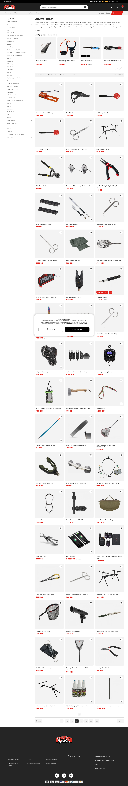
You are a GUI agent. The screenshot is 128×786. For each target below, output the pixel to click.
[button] (111, 1)
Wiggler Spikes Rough (42, 372)
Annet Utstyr (18, 137)
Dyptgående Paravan (13, 83)
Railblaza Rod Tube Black (73, 631)
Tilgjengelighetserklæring (34, 763)
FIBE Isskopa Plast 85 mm (43, 149)
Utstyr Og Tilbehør (18, 18)
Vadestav (9, 106)
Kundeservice (94, 1)
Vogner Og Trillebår (12, 86)
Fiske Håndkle (11, 97)
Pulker (8, 128)
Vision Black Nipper (41, 60)
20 (91, 721)
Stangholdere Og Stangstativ (18, 35)
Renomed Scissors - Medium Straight (46, 260)
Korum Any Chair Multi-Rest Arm (75, 520)
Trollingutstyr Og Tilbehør (14, 78)
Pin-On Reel (10, 112)
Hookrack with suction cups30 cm (76, 483)
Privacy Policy (70, 323)
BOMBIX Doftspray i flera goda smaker (77, 706)
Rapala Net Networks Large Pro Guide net (78, 186)
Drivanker (9, 75)
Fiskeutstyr (8, 13)
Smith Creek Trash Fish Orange (45, 112)
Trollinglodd (10, 92)
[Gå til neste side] (120, 721)
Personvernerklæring (52, 759)
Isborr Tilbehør (18, 120)
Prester (9, 103)
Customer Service (75, 756)
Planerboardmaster (12, 89)
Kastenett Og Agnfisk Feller (18, 55)
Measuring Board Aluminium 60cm (76, 445)
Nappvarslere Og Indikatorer (18, 100)
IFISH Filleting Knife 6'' (87, 60)
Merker (108, 13)
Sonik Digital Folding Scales (104, 372)
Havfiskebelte (11, 27)
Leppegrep (10, 69)
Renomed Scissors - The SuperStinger (107, 333)
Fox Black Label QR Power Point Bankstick (108, 706)
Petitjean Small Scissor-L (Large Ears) (76, 149)
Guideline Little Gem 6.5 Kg (43, 668)
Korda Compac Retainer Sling (104, 520)
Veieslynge (10, 61)
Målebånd (10, 44)
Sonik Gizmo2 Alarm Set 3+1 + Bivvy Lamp (78, 372)
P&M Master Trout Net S (43, 631)
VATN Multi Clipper (41, 556)
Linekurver (10, 109)
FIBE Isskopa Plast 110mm (103, 112)
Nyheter (101, 13)
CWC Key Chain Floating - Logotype (46, 297)
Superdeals (117, 13)
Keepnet (9, 58)
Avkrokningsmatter (12, 64)
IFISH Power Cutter (41, 186)
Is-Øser (9, 126)
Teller (8, 114)
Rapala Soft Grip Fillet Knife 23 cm (112, 61)
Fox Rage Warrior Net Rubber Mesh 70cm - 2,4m (78, 668)
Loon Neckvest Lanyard (42, 520)
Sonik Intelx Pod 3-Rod (102, 149)
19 (86, 721)
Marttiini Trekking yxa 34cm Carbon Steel (78, 408)
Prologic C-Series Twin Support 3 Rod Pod (108, 594)
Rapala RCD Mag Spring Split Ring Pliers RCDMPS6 (107, 186)
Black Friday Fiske (100, 768)
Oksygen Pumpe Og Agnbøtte (15, 134)
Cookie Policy (83, 323)
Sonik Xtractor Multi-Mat (73, 260)
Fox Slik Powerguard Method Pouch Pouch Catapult (67, 61)
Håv (18, 24)
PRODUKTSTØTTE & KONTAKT (14, 764)
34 (97, 721)
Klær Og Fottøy (29, 13)
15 (67, 721)
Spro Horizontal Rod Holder (43, 224)
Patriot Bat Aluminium (72, 224)
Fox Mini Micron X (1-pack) (73, 297)
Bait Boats (10, 66)
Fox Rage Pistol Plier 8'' (102, 668)
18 (81, 721)
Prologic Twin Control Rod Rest (44, 483)
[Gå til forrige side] (38, 721)
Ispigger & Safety (12, 123)
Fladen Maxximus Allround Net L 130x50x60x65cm (105, 446)
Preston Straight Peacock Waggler (45, 445)
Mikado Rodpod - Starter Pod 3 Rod (46, 706)
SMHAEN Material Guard (73, 112)
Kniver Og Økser (18, 33)
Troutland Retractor (101, 297)
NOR (9, 1)
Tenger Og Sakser (18, 21)
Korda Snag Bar (70, 556)
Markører (9, 131)
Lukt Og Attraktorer (12, 95)
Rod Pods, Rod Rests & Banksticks (18, 52)
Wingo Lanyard (100, 408)
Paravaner (10, 81)
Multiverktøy (10, 41)
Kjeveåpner (10, 47)
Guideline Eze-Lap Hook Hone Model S (107, 631)
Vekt (8, 30)
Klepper (9, 72)
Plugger (9, 117)
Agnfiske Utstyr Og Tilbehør (18, 50)
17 (76, 721)
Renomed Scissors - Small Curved (106, 224)
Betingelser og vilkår (13, 759)
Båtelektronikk (18, 13)
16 (72, 721)
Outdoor (38, 13)
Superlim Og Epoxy (18, 38)
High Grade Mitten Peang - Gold (45, 594)
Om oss (29, 759)
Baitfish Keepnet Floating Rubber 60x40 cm (48, 408)
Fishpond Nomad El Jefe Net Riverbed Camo (108, 260)
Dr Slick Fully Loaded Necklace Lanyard (107, 483)
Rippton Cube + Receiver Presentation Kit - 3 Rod (109, 557)
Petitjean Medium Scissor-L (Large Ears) (77, 594)
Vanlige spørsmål (51, 763)
